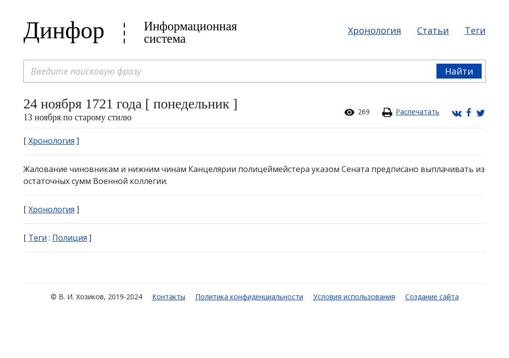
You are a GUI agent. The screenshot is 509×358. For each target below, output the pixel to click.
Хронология (374, 30)
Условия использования (354, 296)
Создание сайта (432, 296)
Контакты (168, 296)
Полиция (69, 237)
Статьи (433, 30)
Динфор (63, 30)
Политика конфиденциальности (249, 296)
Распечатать (417, 111)
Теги (475, 30)
